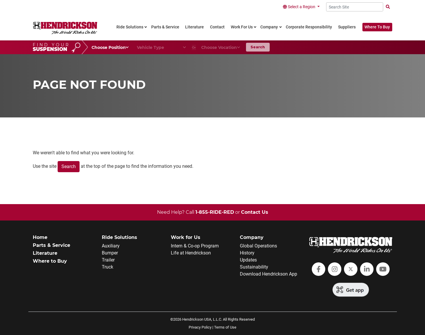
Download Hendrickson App (268, 274)
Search (68, 166)
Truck (107, 267)
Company (252, 237)
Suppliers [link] (347, 27)
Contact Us (254, 212)
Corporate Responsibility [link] (309, 27)
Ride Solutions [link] (129, 27)
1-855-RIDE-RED (214, 212)
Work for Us (185, 237)
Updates (248, 260)
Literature (45, 253)
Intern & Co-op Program (195, 246)
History (247, 253)
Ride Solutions (119, 237)
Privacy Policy (200, 327)
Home (40, 237)
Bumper (110, 253)
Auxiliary (111, 246)
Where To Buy (377, 27)
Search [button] (258, 47)
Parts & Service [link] (165, 27)
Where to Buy (50, 261)
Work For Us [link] (242, 27)
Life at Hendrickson (191, 253)
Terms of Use (225, 327)
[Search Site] (354, 6)
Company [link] (269, 27)
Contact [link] (217, 27)
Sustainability (254, 267)
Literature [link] (194, 27)
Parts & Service (51, 245)
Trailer (108, 260)
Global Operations (258, 246)
